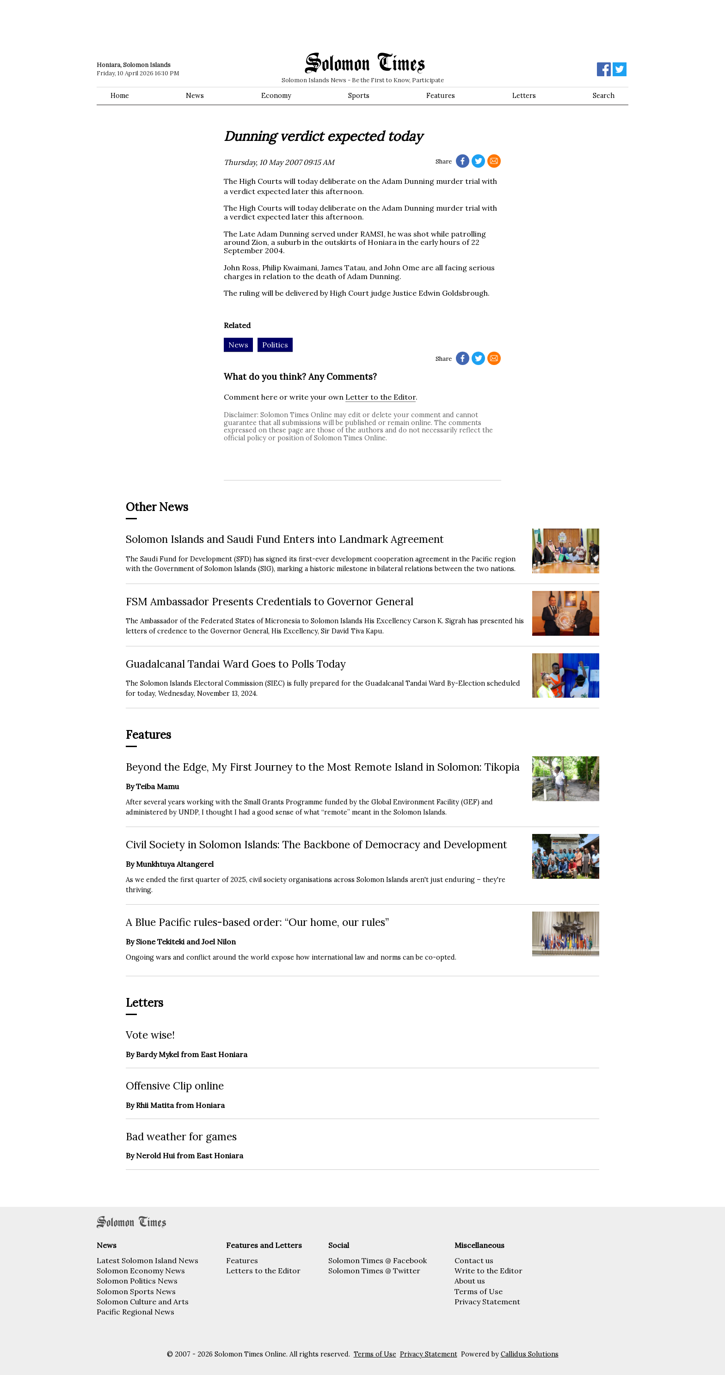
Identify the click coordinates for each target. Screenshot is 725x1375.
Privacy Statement (487, 1301)
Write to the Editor (488, 1270)
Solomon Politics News (137, 1280)
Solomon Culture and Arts (143, 1301)
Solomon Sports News (136, 1291)
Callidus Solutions (530, 1354)
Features (440, 95)
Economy (276, 95)
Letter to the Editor (380, 397)
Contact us (474, 1260)
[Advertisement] (228, 25)
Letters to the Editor (263, 1270)
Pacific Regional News (135, 1311)
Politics (275, 344)
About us (470, 1280)
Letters (524, 95)
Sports (358, 95)
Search (603, 95)
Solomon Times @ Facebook (377, 1260)
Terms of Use (479, 1291)
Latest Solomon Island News (147, 1260)
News (195, 95)
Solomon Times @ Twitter (374, 1270)
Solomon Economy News (141, 1270)
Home (120, 95)
